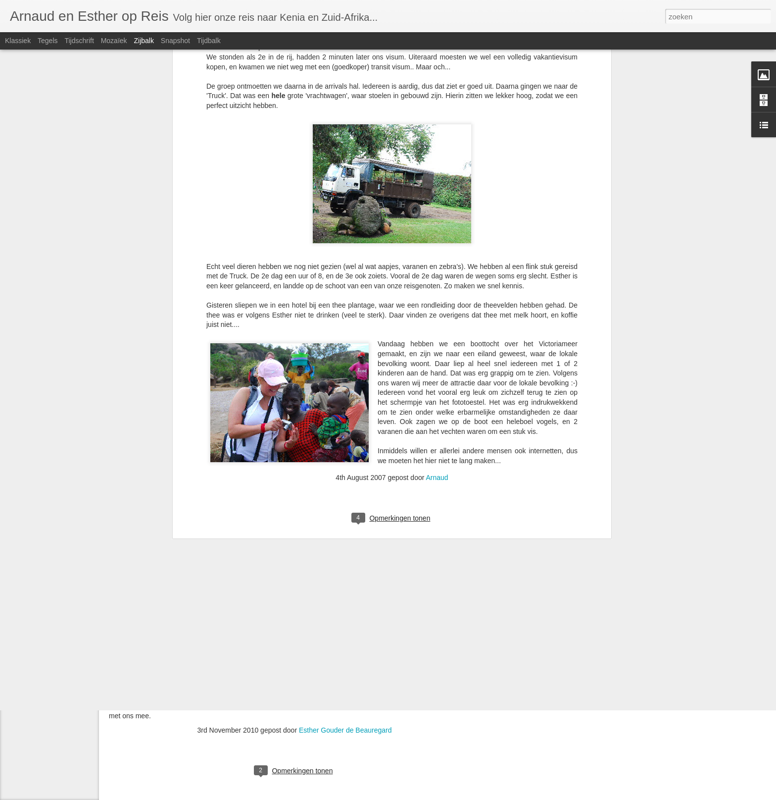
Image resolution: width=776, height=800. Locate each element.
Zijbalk (143, 41)
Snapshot (175, 41)
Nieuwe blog (40, 573)
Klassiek (18, 41)
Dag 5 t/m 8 (39, 528)
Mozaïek (114, 41)
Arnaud (437, 286)
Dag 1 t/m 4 (39, 550)
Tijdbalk (209, 41)
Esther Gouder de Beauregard (345, 730)
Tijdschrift (79, 41)
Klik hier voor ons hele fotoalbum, (395, 706)
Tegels (47, 41)
